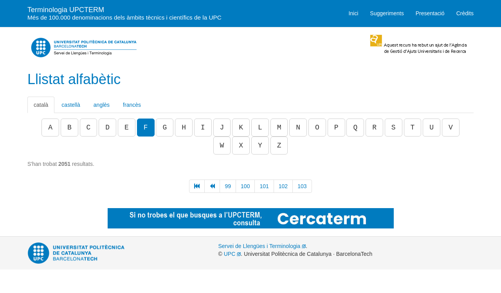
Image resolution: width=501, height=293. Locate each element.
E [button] (126, 127)
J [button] (222, 127)
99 (228, 186)
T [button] (413, 127)
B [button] (69, 127)
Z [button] (279, 145)
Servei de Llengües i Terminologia (262, 246)
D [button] (107, 127)
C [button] (89, 127)
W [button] (222, 145)
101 (264, 186)
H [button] (184, 127)
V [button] (451, 127)
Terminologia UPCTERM (124, 13)
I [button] (203, 127)
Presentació (430, 13)
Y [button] (260, 145)
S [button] (393, 127)
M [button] (279, 127)
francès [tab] (132, 105)
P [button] (336, 127)
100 (245, 186)
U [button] (431, 127)
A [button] (50, 127)
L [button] (260, 127)
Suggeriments (387, 13)
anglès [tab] (102, 105)
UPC (232, 254)
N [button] (298, 127)
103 (301, 186)
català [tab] (41, 105)
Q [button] (355, 127)
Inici (353, 13)
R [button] (374, 127)
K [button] (241, 127)
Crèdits (465, 13)
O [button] (317, 127)
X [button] (241, 145)
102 (283, 186)
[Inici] (197, 186)
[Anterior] (212, 186)
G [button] (164, 127)
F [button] (146, 127)
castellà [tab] (70, 105)
